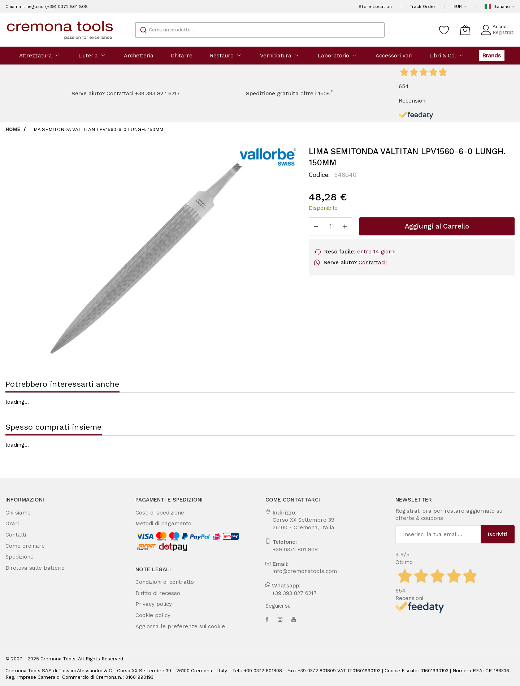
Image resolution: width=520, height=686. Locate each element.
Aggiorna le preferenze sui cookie (172, 626)
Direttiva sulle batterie (29, 568)
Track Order (427, 6)
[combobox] (260, 30)
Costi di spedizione (156, 513)
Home (12, 129)
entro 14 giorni (367, 252)
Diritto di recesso (154, 593)
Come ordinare (21, 546)
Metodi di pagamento (158, 523)
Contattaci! (364, 262)
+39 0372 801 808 (292, 549)
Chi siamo (16, 513)
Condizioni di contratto (160, 582)
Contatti (14, 535)
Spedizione (17, 557)
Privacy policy (151, 604)
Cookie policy (150, 615)
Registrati (505, 32)
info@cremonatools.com (299, 571)
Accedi (503, 26)
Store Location (385, 6)
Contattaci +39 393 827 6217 (139, 93)
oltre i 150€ (281, 93)
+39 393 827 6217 (291, 593)
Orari (11, 523)
